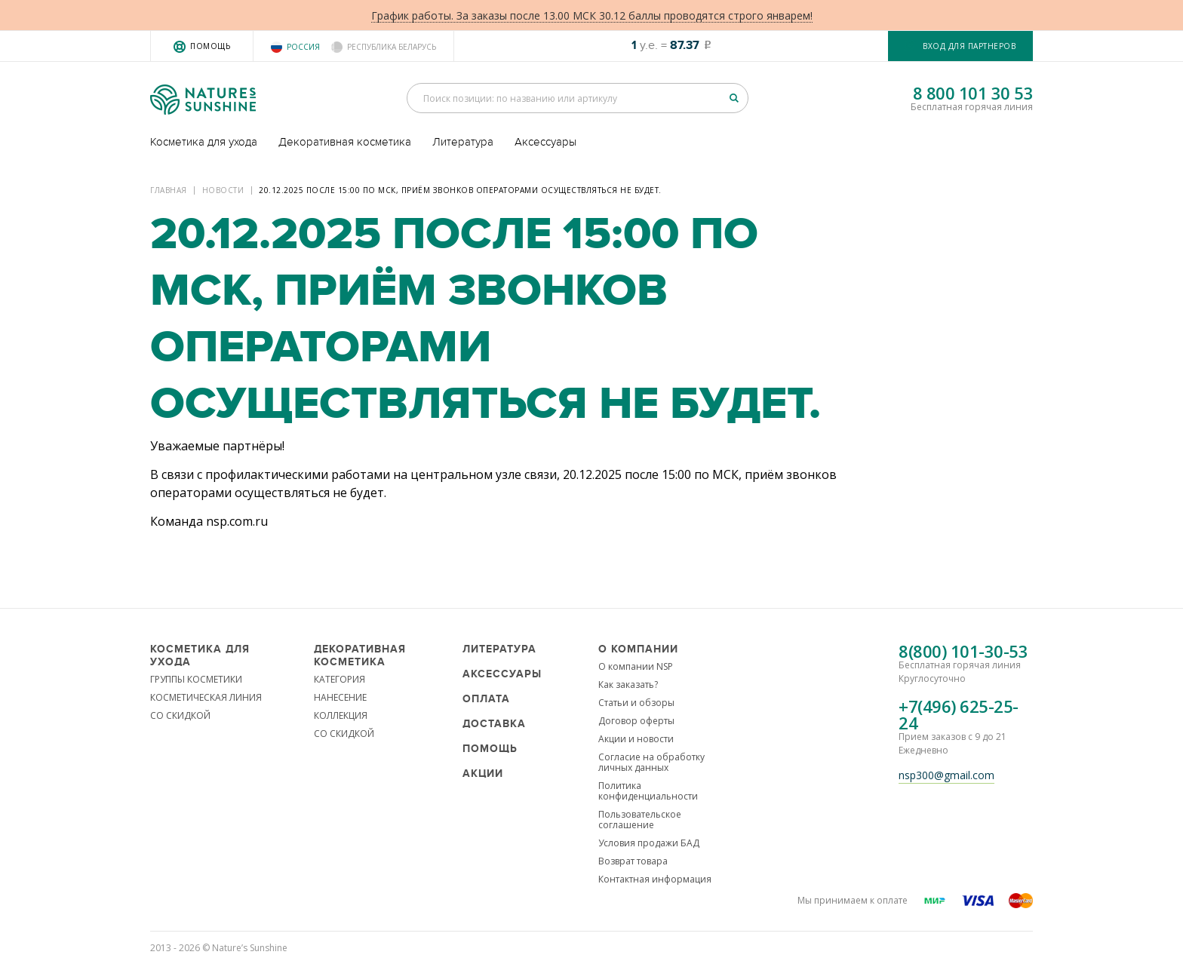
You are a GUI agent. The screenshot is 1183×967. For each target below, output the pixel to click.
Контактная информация (654, 879)
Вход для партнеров (969, 46)
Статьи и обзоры (636, 702)
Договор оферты (636, 720)
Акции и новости (636, 738)
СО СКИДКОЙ (180, 715)
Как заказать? (628, 684)
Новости (223, 190)
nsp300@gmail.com (946, 775)
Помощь (210, 46)
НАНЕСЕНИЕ (340, 697)
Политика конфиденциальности (648, 791)
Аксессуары (545, 142)
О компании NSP (635, 666)
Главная (168, 190)
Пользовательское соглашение (639, 819)
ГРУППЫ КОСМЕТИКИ (196, 679)
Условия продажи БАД (648, 843)
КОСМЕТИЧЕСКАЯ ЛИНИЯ (206, 697)
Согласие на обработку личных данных (651, 762)
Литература (462, 142)
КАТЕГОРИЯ (339, 679)
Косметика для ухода (203, 142)
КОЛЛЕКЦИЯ (340, 715)
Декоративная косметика (344, 142)
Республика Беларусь (391, 46)
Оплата (486, 698)
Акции (482, 773)
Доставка (494, 723)
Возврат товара (633, 861)
